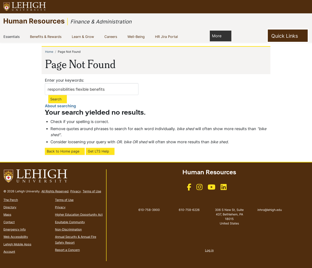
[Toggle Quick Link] (288, 36)
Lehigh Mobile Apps (17, 244)
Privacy (75, 191)
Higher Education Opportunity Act (79, 214)
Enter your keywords (64, 80)
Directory (9, 207)
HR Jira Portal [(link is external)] (170, 36)
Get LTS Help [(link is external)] (98, 151)
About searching (60, 106)
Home (49, 52)
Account (9, 251)
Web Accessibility (15, 237)
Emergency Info (14, 229)
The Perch (10, 200)
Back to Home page (63, 151)
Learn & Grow (84, 36)
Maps (7, 214)
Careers (111, 36)
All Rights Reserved (55, 191)
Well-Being (136, 36)
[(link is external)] (189, 188)
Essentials (12, 36)
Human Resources (34, 21)
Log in (209, 250)
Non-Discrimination (68, 229)
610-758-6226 (189, 210)
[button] (305, 7)
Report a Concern (67, 250)
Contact (9, 222)
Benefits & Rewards (46, 36)
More (219, 36)
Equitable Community (70, 222)
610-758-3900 (149, 210)
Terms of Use (92, 191)
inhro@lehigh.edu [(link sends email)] (269, 205)
